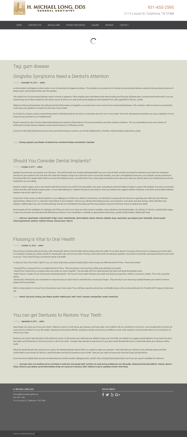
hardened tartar (51, 142)
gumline (56, 297)
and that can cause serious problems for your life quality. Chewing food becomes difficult (121, 364)
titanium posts (59, 221)
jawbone (34, 221)
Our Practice (34, 25)
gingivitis (30, 142)
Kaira (37, 434)
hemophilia (147, 218)
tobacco (69, 221)
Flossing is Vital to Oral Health (44, 239)
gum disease (39, 142)
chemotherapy (69, 218)
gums (140, 218)
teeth (73, 297)
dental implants (82, 218)
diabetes (107, 218)
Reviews (109, 25)
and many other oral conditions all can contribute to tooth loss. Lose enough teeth (52, 364)
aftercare (23, 218)
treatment (90, 142)
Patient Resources (75, 25)
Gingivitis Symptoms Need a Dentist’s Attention (61, 76)
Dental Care (54, 25)
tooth (79, 297)
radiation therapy (46, 221)
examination (122, 218)
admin (42, 83)
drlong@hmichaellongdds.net (25, 394)
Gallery (95, 25)
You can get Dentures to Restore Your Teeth (57, 315)
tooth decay (123, 367)
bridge (54, 218)
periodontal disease (66, 142)
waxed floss (113, 297)
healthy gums (65, 297)
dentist (92, 218)
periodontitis (80, 142)
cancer (60, 218)
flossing (22, 142)
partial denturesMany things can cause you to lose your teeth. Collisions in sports (70, 367)
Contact (124, 25)
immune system (159, 218)
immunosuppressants (21, 221)
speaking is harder (110, 367)
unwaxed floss (96, 297)
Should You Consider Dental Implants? (52, 160)
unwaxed (85, 297)
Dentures (99, 218)
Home (19, 25)
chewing (161, 364)
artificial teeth (45, 218)
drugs (114, 218)
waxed (105, 297)
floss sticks (30, 297)
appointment (33, 218)
